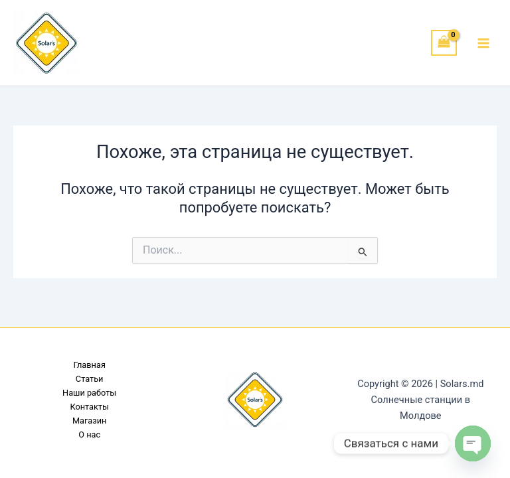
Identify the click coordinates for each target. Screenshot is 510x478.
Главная (89, 365)
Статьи (90, 379)
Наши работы (89, 393)
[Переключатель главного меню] (483, 42)
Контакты (89, 407)
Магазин (89, 421)
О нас (89, 434)
